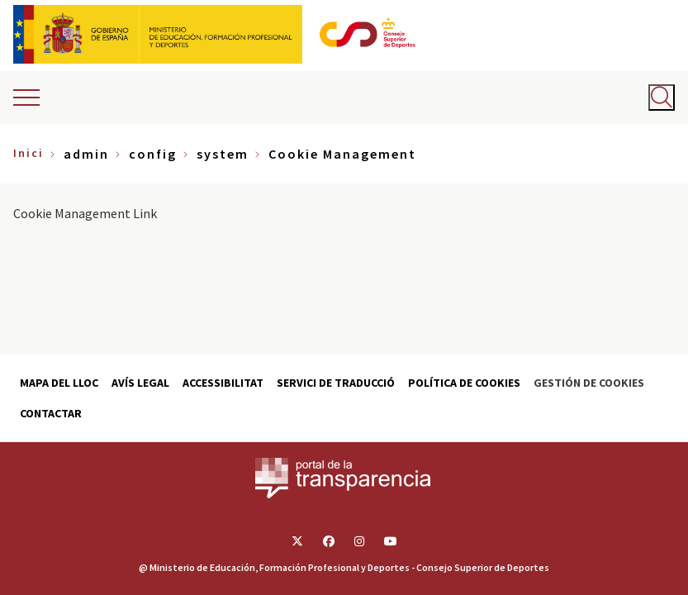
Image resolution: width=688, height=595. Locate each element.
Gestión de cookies (589, 382)
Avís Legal (140, 382)
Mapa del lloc (59, 382)
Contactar (51, 413)
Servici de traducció (336, 382)
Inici (28, 152)
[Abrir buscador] (661, 97)
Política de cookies (464, 382)
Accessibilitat (223, 382)
